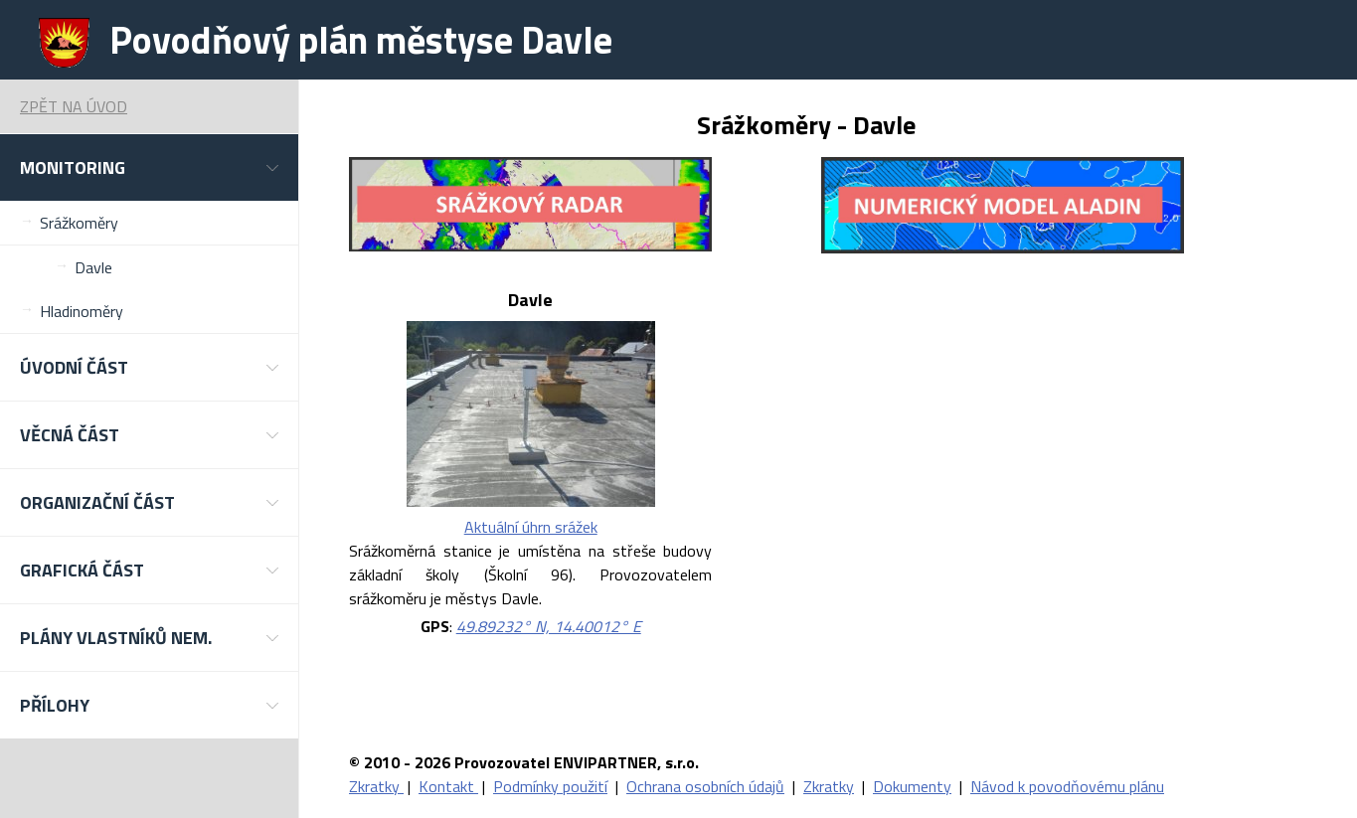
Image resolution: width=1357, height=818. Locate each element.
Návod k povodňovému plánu (1067, 786)
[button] (149, 167)
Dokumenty (912, 786)
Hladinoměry (81, 311)
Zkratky (376, 786)
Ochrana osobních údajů (705, 786)
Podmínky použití (550, 786)
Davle (93, 267)
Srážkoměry (79, 223)
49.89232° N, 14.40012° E (548, 626)
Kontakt (448, 786)
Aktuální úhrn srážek (530, 527)
